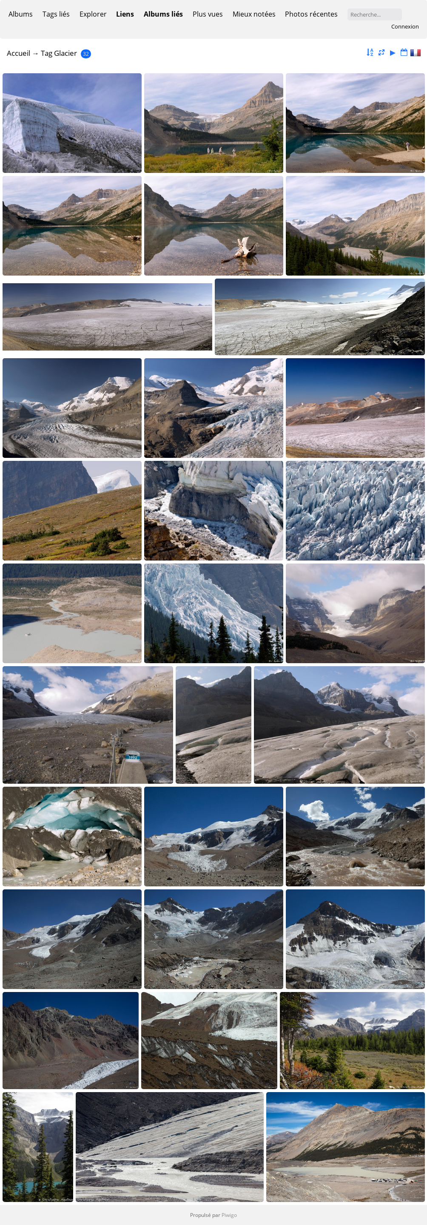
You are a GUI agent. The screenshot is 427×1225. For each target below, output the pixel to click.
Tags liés (56, 14)
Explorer (93, 14)
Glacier (65, 53)
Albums (21, 14)
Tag (46, 53)
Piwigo (229, 1215)
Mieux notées (254, 14)
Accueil (18, 53)
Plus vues (208, 14)
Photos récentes (311, 14)
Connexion (405, 26)
